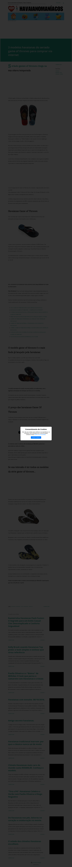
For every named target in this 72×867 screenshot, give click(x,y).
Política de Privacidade (40, 434)
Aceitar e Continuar (36, 437)
